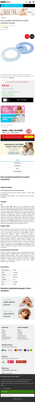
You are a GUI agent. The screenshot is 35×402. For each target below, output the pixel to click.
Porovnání (20, 334)
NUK (7, 29)
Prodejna (4, 334)
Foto (17, 168)
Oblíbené (20, 332)
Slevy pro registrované (23, 339)
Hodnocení (17, 166)
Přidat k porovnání (7, 125)
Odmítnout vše (17, 399)
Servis (19, 329)
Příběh (3, 332)
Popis (17, 160)
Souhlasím (4, 391)
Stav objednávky (21, 336)
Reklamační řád (5, 339)
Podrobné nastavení (7, 395)
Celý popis (11, 77)
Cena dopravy (17, 171)
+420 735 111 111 (9, 373)
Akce (3, 329)
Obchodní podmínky (7, 337)
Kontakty (4, 336)
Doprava (4, 331)
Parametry (17, 163)
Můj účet (19, 331)
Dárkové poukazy (22, 337)
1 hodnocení (12, 25)
